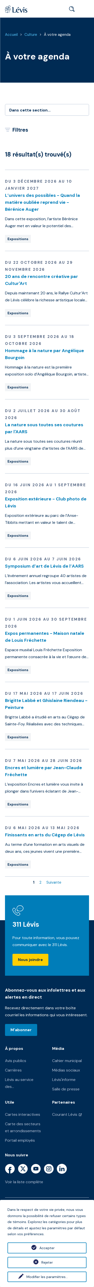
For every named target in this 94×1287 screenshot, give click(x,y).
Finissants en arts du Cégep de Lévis (45, 835)
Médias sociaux (66, 1070)
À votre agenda (57, 34)
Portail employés (20, 1140)
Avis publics (15, 1060)
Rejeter (47, 1262)
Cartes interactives (22, 1114)
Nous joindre (30, 959)
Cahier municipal (67, 1060)
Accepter (47, 1248)
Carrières (13, 1070)
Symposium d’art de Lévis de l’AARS (44, 566)
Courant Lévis (64, 1114)
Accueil (11, 34)
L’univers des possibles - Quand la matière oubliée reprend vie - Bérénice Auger (42, 202)
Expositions (17, 239)
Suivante (53, 882)
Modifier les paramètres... (47, 1277)
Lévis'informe (64, 1079)
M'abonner (21, 1029)
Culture (30, 34)
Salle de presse (66, 1089)
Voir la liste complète (24, 1181)
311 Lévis (25, 924)
